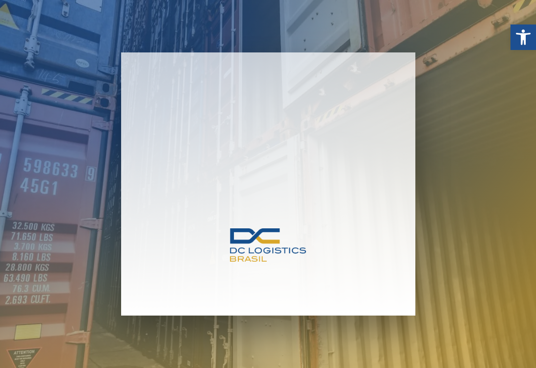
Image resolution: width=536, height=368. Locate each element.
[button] (523, 37)
